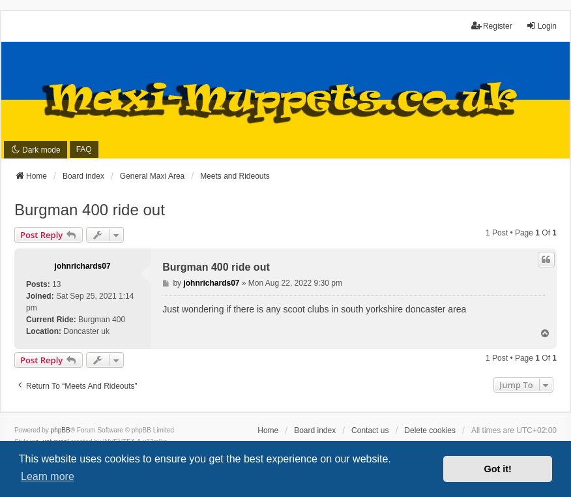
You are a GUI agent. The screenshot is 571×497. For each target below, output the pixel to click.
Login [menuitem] (541, 26)
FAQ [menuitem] (84, 149)
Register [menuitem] (491, 26)
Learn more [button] (47, 476)
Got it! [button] (498, 469)
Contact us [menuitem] (369, 430)
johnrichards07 (83, 266)
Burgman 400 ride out (89, 209)
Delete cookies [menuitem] (430, 430)
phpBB (60, 430)
